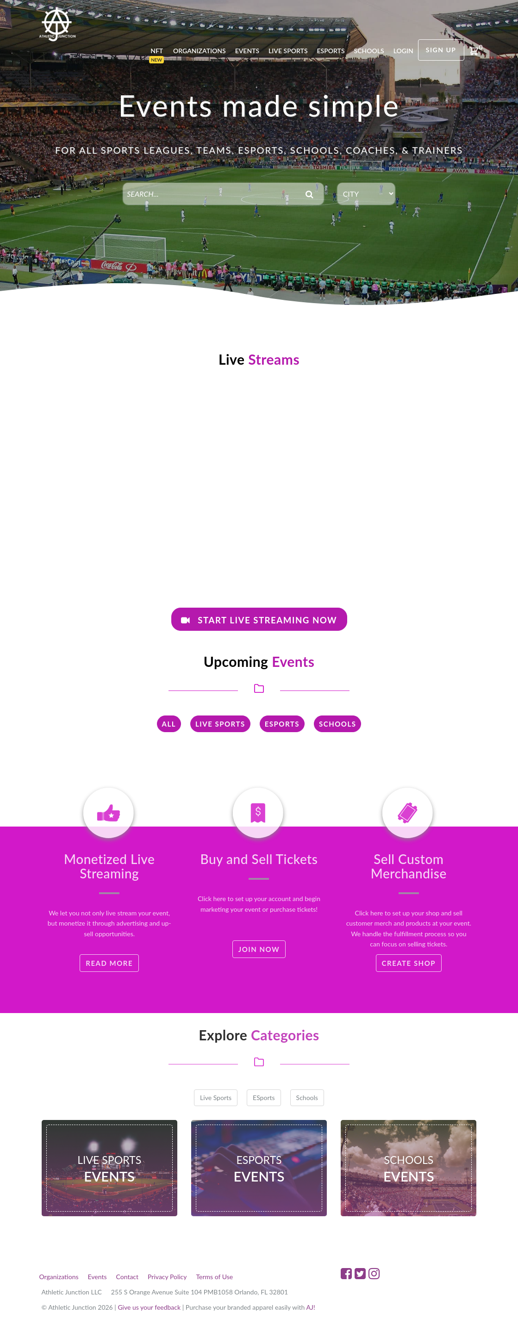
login (403, 51)
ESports (282, 724)
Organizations (199, 51)
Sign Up (441, 50)
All (169, 724)
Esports (331, 51)
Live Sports (287, 51)
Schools (369, 51)
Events (247, 51)
